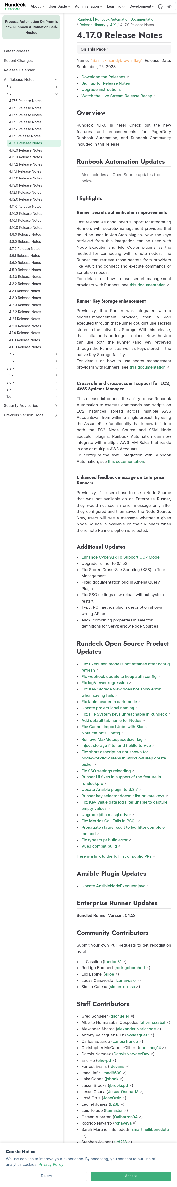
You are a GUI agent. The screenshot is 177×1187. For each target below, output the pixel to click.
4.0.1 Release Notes (24, 340)
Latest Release (17, 51)
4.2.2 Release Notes (25, 312)
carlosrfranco (125, 1041)
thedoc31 (112, 961)
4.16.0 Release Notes (25, 150)
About (37, 7)
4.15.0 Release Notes (25, 157)
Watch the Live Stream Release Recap (116, 95)
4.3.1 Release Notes (24, 291)
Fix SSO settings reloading (106, 770)
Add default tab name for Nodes (111, 720)
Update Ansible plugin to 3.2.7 (109, 789)
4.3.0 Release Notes (25, 298)
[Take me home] (17, 6)
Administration (88, 7)
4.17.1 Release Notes (25, 136)
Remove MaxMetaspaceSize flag (112, 739)
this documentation (148, 284)
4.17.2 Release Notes (25, 129)
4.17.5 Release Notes (25, 108)
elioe (109, 974)
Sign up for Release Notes (105, 83)
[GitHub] (160, 7)
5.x (8, 87)
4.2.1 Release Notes (24, 319)
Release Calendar (19, 70)
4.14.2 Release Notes (25, 164)
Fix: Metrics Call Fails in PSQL (109, 820)
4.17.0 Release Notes (25, 143)
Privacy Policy (51, 1164)
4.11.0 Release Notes (25, 206)
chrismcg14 (150, 1047)
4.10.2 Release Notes (25, 214)
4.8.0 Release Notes (25, 242)
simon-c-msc (122, 986)
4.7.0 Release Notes (25, 249)
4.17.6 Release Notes (25, 101)
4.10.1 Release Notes (25, 220)
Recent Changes (18, 60)
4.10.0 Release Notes (25, 228)
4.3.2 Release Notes (25, 284)
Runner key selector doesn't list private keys (122, 795)
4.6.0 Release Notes (25, 263)
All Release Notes (19, 79)
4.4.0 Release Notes (25, 277)
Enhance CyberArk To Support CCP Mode (120, 557)
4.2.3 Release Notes (25, 305)
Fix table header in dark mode (109, 701)
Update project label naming (107, 707)
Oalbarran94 (126, 1116)
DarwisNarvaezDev (131, 1053)
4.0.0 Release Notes (25, 347)
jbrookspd (118, 1085)
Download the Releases (103, 76)
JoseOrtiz (112, 1097)
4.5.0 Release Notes (25, 270)
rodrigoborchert (130, 967)
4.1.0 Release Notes (24, 333)
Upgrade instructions (101, 89)
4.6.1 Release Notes (24, 256)
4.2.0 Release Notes (25, 326)
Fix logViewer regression (104, 682)
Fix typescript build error (104, 839)
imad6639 (112, 1072)
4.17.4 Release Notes (25, 115)
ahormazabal (153, 1022)
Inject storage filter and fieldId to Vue (116, 745)
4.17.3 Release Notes (25, 122)
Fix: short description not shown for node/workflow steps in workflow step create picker (123, 758)
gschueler (120, 1016)
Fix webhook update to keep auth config (119, 676)
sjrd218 (120, 1141)
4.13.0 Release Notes (25, 185)
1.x (8, 396)
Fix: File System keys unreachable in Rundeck (124, 714)
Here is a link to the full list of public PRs (114, 856)
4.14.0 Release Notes (25, 178)
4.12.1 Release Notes (25, 192)
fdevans (116, 1066)
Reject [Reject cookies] (46, 1176)
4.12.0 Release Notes (25, 199)
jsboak (112, 1079)
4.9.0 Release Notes (25, 234)
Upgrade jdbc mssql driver (106, 814)
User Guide (59, 7)
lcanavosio (126, 980)
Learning (116, 7)
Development (142, 7)
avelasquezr (137, 1035)
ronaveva (123, 1123)
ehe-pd (104, 1060)
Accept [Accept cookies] (131, 1176)
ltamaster (114, 1110)
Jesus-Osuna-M (123, 1091)
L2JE (114, 1104)
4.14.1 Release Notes (25, 171)
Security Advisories (21, 405)
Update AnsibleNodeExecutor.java (113, 885)
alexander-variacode (136, 1028)
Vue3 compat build (99, 846)
